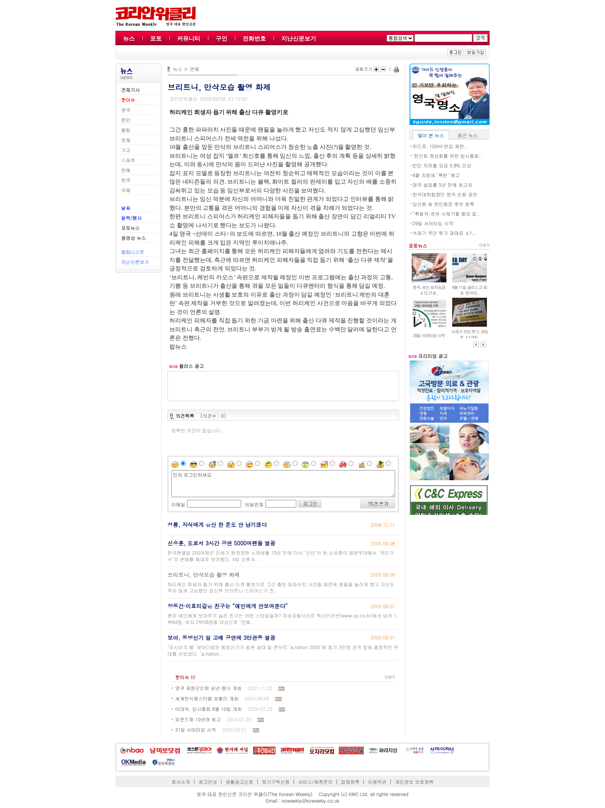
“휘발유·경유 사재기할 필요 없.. (446, 213)
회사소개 (181, 781)
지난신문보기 (298, 38)
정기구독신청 (276, 781)
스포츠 (128, 160)
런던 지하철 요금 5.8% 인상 (441, 165)
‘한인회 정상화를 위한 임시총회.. (447, 155)
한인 (125, 119)
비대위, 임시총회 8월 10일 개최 (208, 708)
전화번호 (254, 38)
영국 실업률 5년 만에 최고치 (442, 184)
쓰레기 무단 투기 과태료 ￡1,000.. (469, 334)
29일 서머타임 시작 (432, 223)
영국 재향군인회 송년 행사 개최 (208, 688)
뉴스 (129, 38)
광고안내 (208, 781)
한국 (125, 180)
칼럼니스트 (132, 251)
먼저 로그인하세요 (283, 483)
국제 (125, 190)
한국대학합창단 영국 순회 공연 (444, 194)
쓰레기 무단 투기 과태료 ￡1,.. (444, 232)
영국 (125, 109)
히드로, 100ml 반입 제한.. (439, 146)
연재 (125, 140)
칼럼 (125, 130)
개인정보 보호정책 (414, 781)
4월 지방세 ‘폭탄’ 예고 (436, 175)
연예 (125, 170)
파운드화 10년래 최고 (198, 719)
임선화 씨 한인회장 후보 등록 (443, 204)
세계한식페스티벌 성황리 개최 (206, 698)
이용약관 (377, 781)
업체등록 (350, 781)
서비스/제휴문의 (315, 781)
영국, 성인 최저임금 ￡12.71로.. (428, 290)
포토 (156, 38)
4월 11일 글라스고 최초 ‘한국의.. (469, 290)
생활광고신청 (239, 781)
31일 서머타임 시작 (195, 729)
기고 (125, 150)
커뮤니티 (188, 38)
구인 (221, 38)
